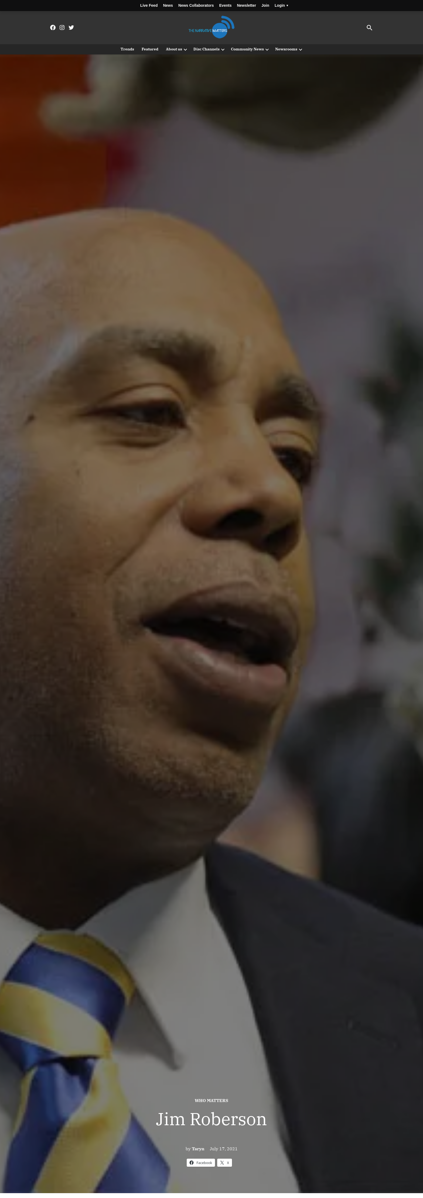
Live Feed (149, 5)
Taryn (198, 1148)
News (168, 5)
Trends (127, 49)
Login (281, 5)
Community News (247, 49)
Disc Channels (206, 49)
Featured (150, 49)
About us (174, 49)
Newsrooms (286, 49)
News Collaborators (196, 5)
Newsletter (246, 5)
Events (225, 5)
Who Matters (211, 1100)
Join (265, 5)
